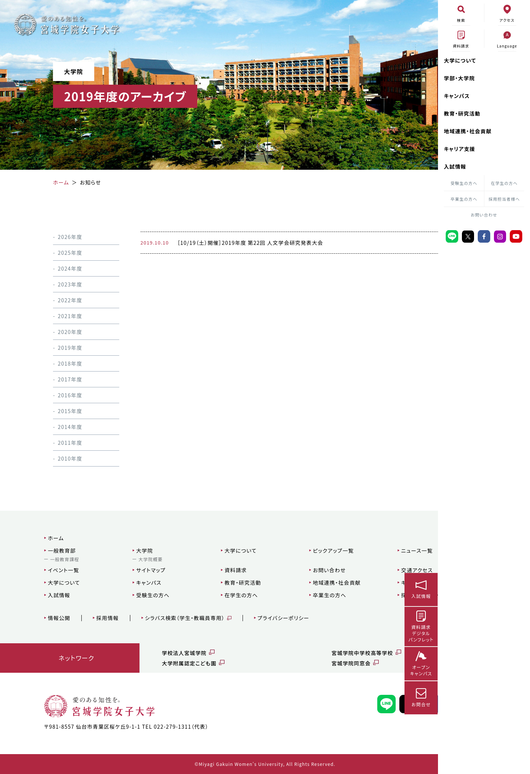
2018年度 (61, 363)
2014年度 (61, 426)
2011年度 (61, 442)
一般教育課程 (42, 559)
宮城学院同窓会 (297, 663)
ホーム (34, 538)
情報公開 (37, 618)
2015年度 (61, 411)
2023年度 (61, 284)
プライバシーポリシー (261, 618)
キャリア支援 (459, 148)
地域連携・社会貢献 (468, 131)
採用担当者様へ (504, 199)
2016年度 (61, 395)
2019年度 (61, 347)
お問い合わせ (484, 215)
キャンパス (457, 95)
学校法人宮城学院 (152, 653)
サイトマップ (119, 570)
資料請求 (194, 570)
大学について (460, 60)
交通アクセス (356, 570)
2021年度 (61, 316)
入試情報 (455, 166)
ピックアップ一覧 (282, 550)
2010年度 (61, 458)
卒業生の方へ (464, 199)
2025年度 (61, 252)
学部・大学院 (459, 78)
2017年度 (61, 379)
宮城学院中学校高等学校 (308, 653)
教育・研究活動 (462, 113)
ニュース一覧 (356, 550)
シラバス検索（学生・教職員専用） (162, 618)
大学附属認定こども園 (157, 663)
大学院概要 (119, 559)
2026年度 (61, 236)
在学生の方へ (504, 183)
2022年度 (61, 300)
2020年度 (61, 331)
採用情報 (85, 618)
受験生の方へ (464, 183)
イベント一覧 (41, 570)
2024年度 (61, 268)
